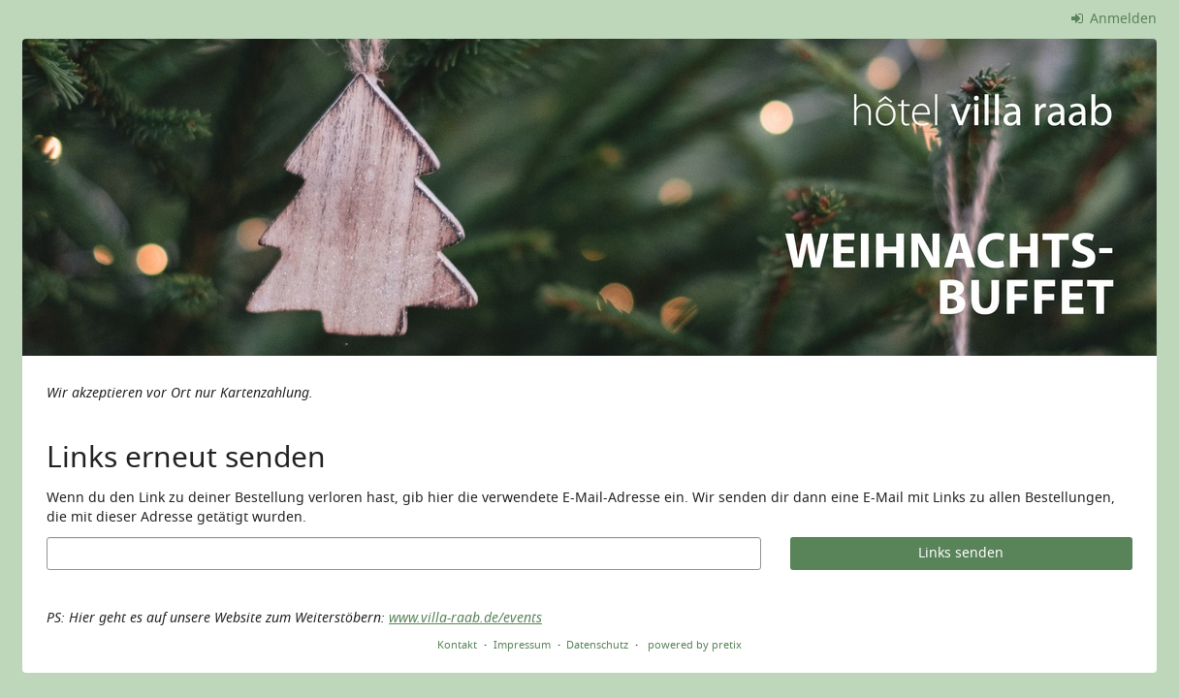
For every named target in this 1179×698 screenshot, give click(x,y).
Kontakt (457, 644)
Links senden (961, 553)
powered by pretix (695, 644)
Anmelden (1114, 19)
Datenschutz (597, 644)
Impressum (522, 644)
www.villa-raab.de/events (465, 618)
